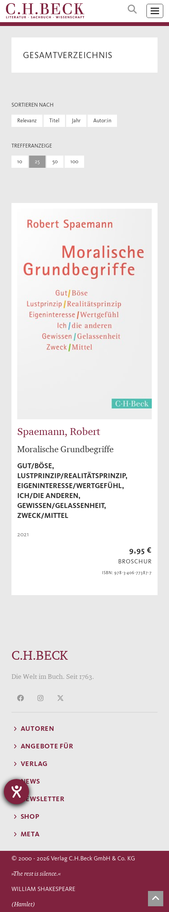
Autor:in (102, 120)
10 (19, 161)
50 (55, 161)
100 (74, 161)
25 (37, 161)
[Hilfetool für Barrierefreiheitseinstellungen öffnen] (16, 791)
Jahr (76, 120)
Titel (54, 120)
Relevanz (27, 120)
